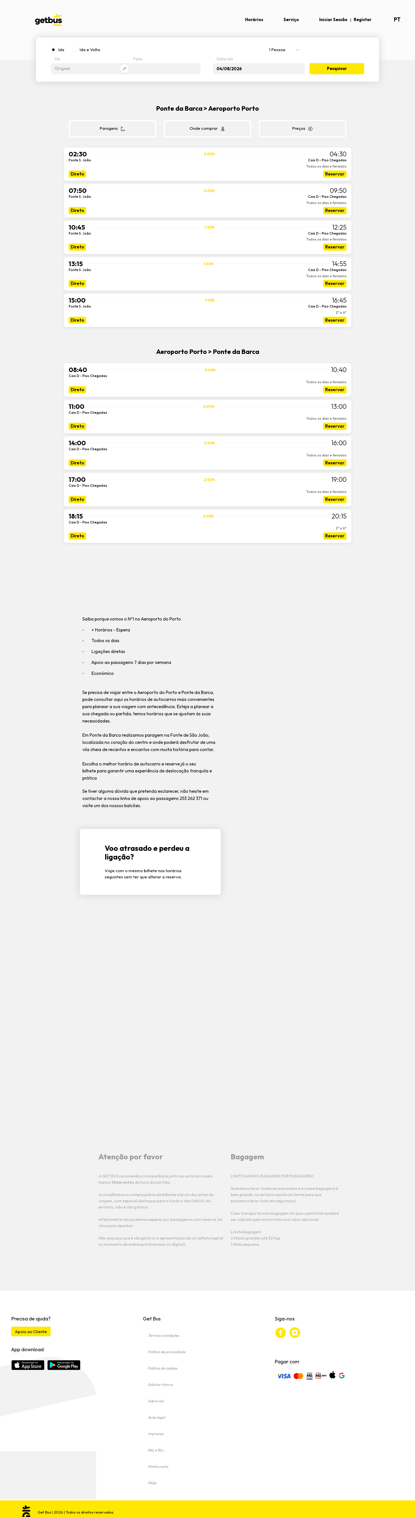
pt (397, 19)
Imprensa (155, 1433)
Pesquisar (337, 68)
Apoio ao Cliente (31, 1331)
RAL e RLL (156, 1450)
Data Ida (225, 59)
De (57, 59)
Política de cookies (162, 1368)
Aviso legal (156, 1417)
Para (137, 59)
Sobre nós (156, 1401)
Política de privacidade (166, 1351)
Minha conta (158, 1466)
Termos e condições (163, 1335)
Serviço (291, 19)
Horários (254, 19)
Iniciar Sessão (333, 19)
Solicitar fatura (160, 1384)
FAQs (152, 1483)
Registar (363, 19)
